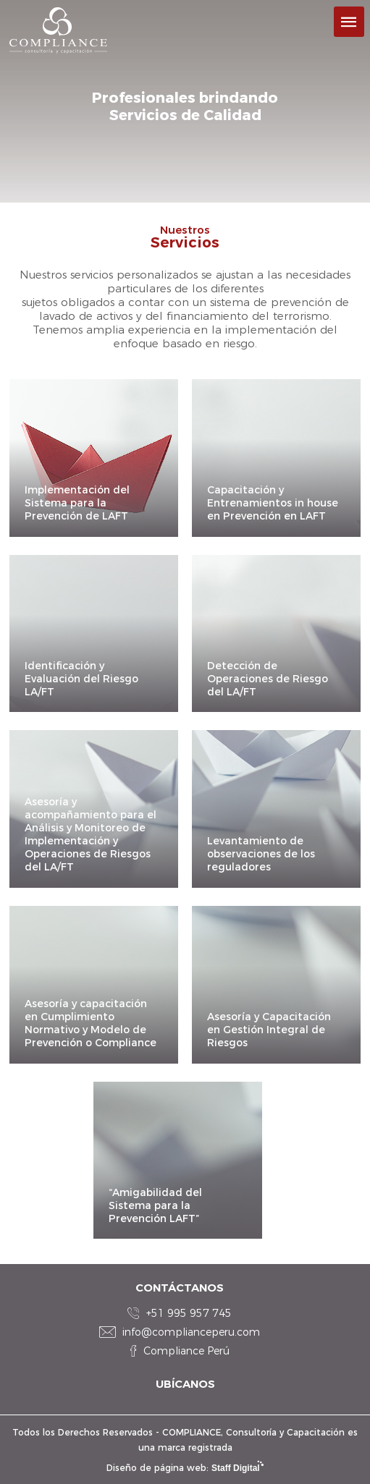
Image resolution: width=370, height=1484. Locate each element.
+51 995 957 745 (189, 1313)
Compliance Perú (186, 1350)
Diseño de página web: (185, 1467)
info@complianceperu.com (191, 1332)
